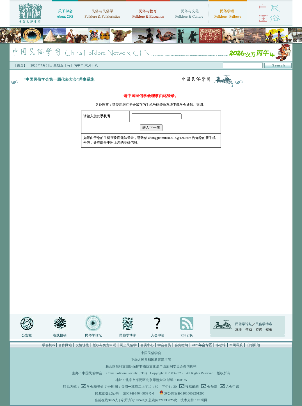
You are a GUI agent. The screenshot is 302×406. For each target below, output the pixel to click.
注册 (238, 329)
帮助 (248, 329)
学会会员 (164, 345)
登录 (269, 329)
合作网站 (65, 345)
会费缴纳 (181, 345)
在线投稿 (60, 335)
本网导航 (236, 345)
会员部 (211, 387)
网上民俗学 (128, 345)
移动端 (221, 345)
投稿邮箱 (191, 387)
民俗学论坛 (93, 335)
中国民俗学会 (92, 373)
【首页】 (20, 65)
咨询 (258, 329)
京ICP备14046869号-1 (139, 393)
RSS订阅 (186, 335)
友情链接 (82, 345)
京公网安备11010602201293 (184, 393)
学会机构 (49, 345)
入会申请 (157, 335)
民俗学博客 (127, 335)
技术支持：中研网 (193, 400)
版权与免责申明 (104, 345)
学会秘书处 (95, 387)
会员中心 (147, 345)
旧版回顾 (253, 345)
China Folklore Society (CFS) (126, 373)
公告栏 (27, 335)
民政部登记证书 (107, 393)
